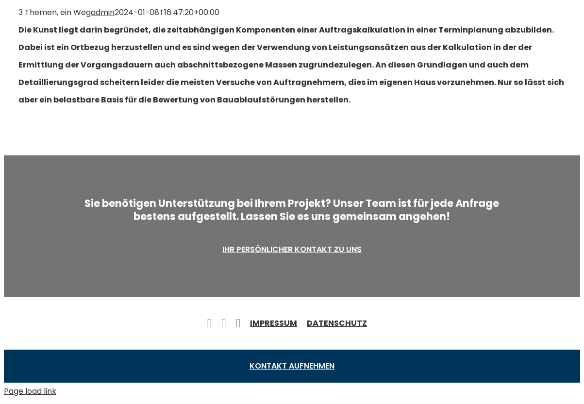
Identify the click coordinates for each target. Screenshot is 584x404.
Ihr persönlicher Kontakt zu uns (292, 249)
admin (103, 12)
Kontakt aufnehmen (292, 365)
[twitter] (223, 323)
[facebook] (209, 323)
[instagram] (238, 323)
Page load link (30, 391)
